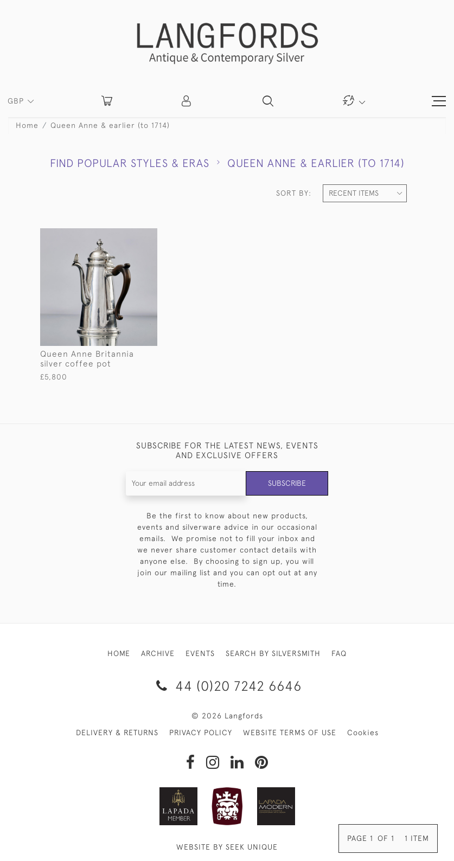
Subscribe (287, 483)
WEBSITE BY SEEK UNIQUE (227, 847)
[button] (187, 101)
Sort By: (293, 193)
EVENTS (200, 653)
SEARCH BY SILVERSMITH (273, 653)
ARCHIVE (158, 653)
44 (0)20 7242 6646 (227, 685)
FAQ (339, 653)
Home (27, 125)
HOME (118, 653)
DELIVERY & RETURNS (117, 732)
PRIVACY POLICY (200, 732)
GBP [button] (17, 101)
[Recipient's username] (186, 483)
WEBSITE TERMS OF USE (289, 732)
